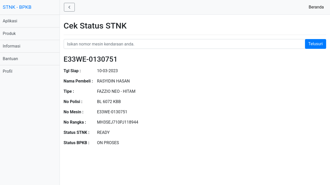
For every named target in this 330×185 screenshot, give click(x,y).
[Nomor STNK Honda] (196, 44)
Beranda (317, 7)
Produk (11, 33)
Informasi (14, 46)
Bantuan (12, 58)
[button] (71, 7)
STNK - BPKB (19, 7)
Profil (10, 71)
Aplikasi (12, 20)
